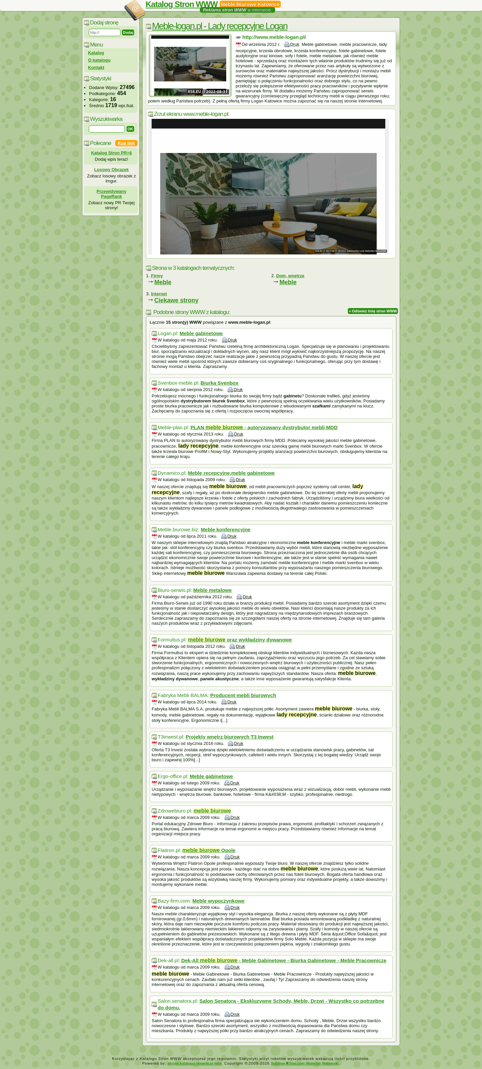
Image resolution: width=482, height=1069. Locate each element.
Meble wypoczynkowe (218, 901)
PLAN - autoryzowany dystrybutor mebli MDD (264, 427)
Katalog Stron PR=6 (111, 152)
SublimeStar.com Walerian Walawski (304, 1063)
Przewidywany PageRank (112, 194)
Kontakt (96, 67)
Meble (162, 282)
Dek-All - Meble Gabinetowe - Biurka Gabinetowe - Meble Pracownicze (283, 960)
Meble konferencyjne (225, 529)
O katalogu (99, 60)
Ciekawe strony (176, 300)
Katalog (96, 52)
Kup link (126, 143)
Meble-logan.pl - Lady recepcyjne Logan (219, 26)
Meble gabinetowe (201, 333)
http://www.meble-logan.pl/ (274, 37)
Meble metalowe (212, 590)
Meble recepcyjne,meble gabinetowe (231, 473)
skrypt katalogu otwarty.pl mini (195, 1063)
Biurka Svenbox (219, 383)
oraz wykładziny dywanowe (240, 639)
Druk (294, 44)
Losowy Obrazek (111, 169)
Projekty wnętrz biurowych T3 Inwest (230, 737)
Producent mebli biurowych (243, 695)
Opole (209, 850)
